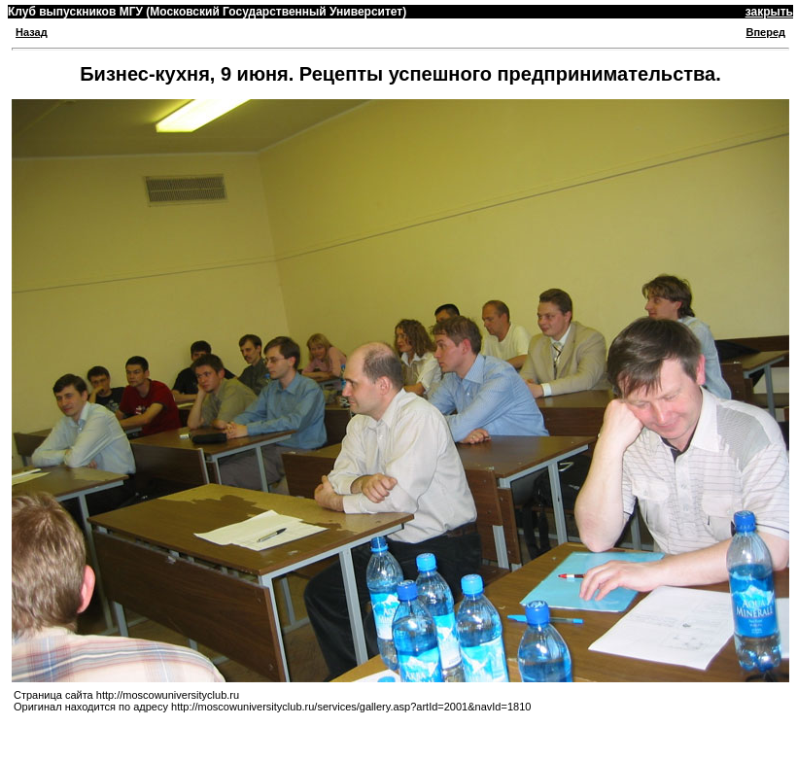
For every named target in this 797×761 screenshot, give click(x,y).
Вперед (765, 32)
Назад (32, 32)
